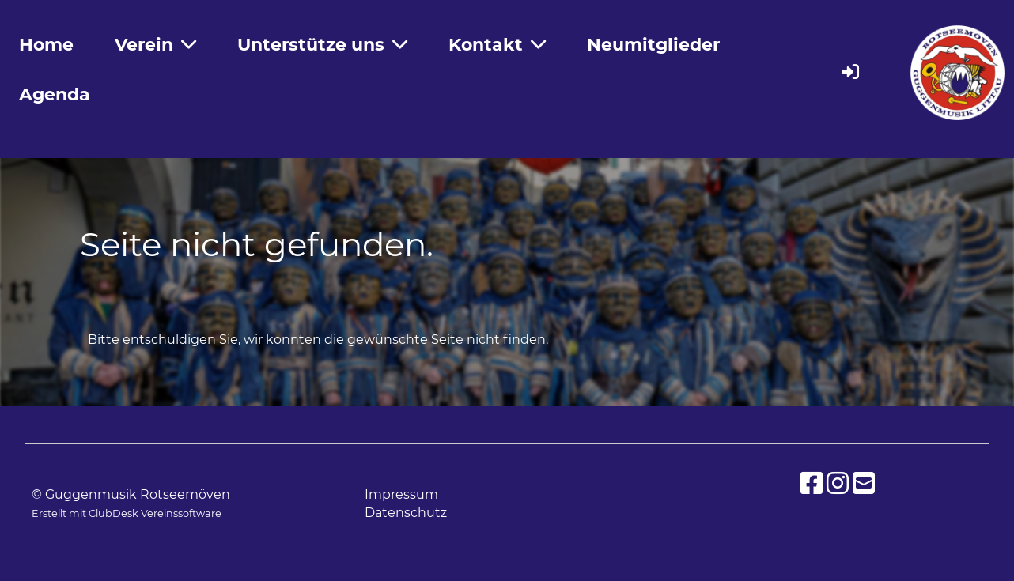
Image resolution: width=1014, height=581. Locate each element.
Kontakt (497, 44)
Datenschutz (406, 512)
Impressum (401, 494)
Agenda (54, 94)
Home (46, 44)
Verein (155, 44)
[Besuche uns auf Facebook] (811, 483)
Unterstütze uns (322, 44)
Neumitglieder (653, 44)
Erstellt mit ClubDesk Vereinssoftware (126, 513)
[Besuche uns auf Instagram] (838, 483)
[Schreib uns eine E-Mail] (864, 483)
